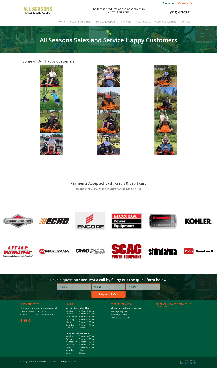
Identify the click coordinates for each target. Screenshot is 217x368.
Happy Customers (165, 21)
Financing (125, 21)
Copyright (24, 362)
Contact (185, 3)
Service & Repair (105, 21)
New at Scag (143, 21)
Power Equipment (80, 21)
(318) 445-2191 (180, 12)
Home (62, 21)
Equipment (169, 3)
